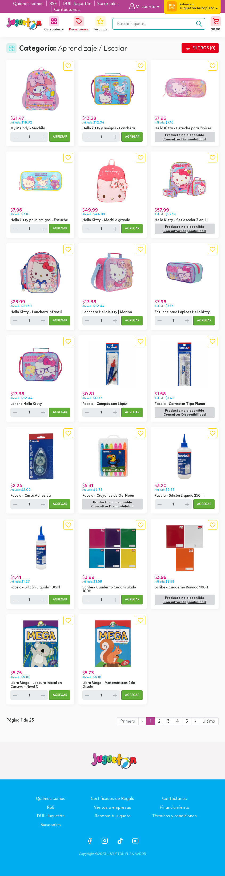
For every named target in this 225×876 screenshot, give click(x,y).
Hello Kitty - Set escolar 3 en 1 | (181, 220)
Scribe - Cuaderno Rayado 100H (181, 587)
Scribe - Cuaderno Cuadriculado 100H (109, 589)
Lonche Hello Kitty (26, 403)
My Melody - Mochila (27, 128)
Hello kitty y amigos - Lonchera (108, 128)
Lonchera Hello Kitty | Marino (107, 312)
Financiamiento (174, 807)
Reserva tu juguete (113, 815)
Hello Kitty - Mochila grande (106, 220)
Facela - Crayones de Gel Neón (108, 495)
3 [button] (168, 721)
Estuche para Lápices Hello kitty (182, 312)
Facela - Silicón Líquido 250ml (179, 495)
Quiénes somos (50, 798)
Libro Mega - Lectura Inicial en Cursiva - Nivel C (36, 684)
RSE (50, 807)
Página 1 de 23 (20, 720)
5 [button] (187, 721)
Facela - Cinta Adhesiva (30, 495)
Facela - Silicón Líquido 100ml (35, 587)
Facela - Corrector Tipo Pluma (180, 403)
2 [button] (159, 721)
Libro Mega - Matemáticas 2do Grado (108, 684)
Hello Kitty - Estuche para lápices (183, 128)
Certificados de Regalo (112, 798)
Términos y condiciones (174, 815)
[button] (146, 6)
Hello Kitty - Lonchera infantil (36, 312)
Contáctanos (174, 798)
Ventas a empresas (112, 807)
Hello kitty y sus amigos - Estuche (39, 220)
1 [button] (150, 721)
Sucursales (51, 824)
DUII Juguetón (51, 815)
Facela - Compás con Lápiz (104, 403)
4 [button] (177, 721)
